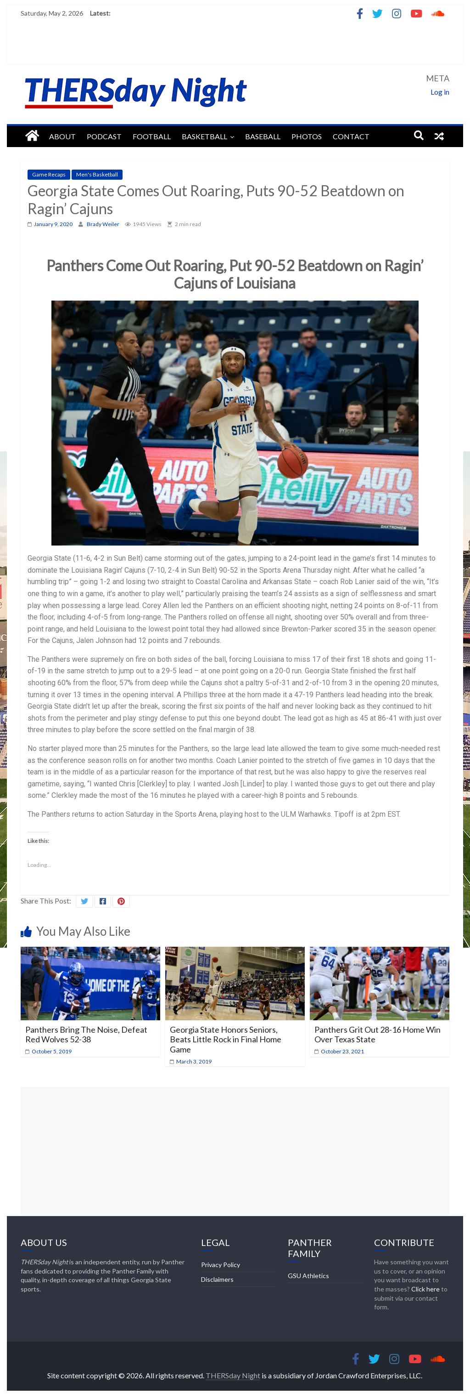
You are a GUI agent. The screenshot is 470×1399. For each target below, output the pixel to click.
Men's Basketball (97, 174)
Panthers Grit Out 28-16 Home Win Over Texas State (377, 1034)
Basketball (204, 136)
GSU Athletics (308, 1276)
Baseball (262, 136)
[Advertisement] (235, 1151)
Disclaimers (217, 1279)
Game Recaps (49, 174)
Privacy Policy (220, 1264)
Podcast (104, 136)
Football (152, 136)
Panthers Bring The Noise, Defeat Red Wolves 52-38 (86, 1034)
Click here (425, 1289)
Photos (306, 136)
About (62, 136)
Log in (440, 91)
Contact (351, 136)
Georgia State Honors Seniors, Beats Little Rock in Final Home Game (225, 1039)
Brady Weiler (103, 224)
